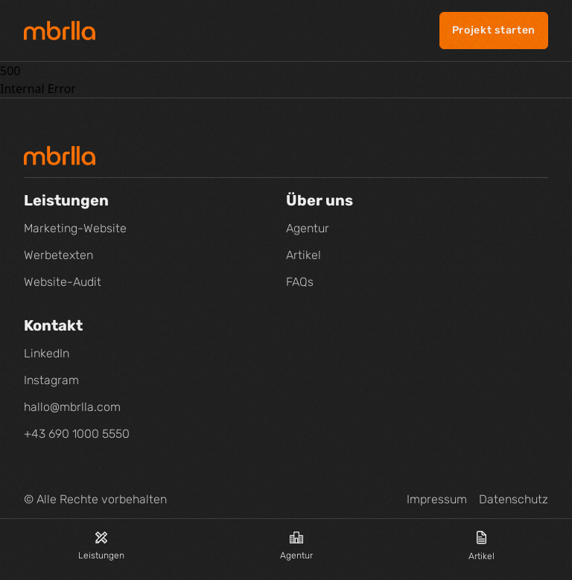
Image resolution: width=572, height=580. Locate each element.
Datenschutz (513, 499)
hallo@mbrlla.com (72, 407)
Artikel (481, 546)
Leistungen (101, 546)
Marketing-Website (75, 228)
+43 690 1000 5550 (77, 434)
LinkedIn (46, 353)
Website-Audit (62, 282)
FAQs (300, 282)
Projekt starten (494, 30)
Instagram (51, 380)
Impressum (437, 499)
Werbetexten (58, 255)
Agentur (296, 546)
